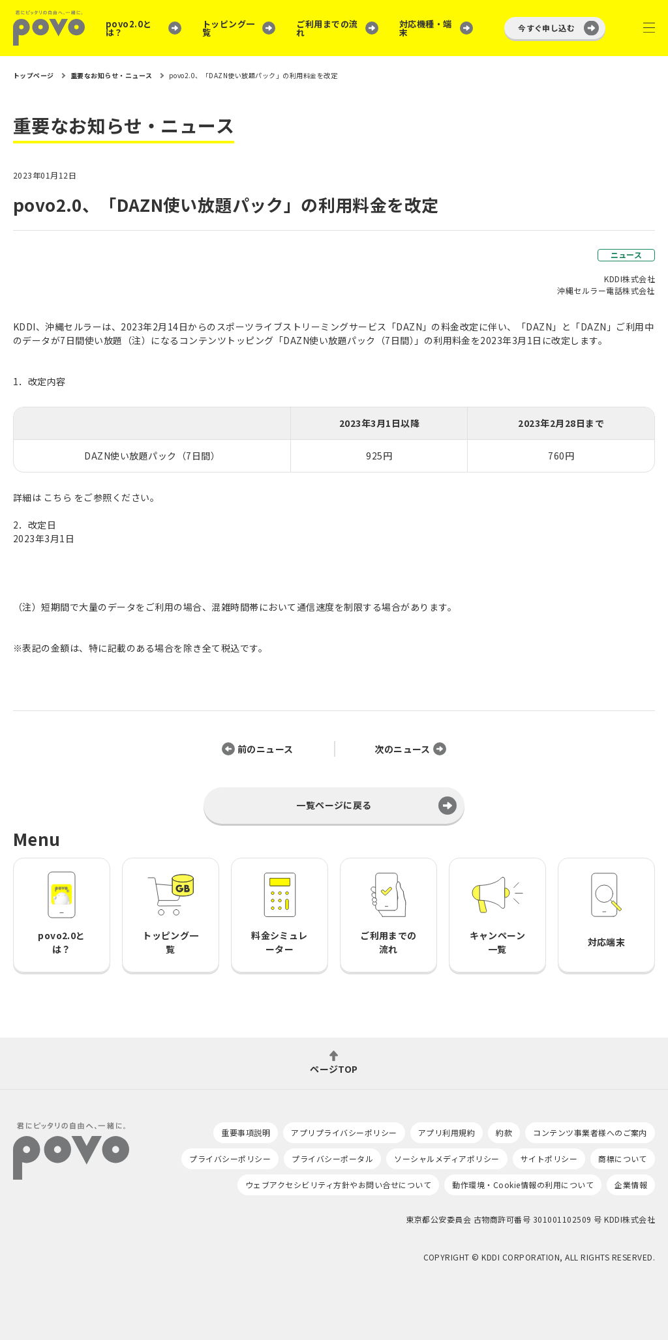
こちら (58, 497)
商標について (622, 1158)
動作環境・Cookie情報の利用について (523, 1184)
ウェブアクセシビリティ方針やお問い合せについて (338, 1184)
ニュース (627, 254)
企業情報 (631, 1184)
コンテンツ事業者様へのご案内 (590, 1132)
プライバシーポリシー (230, 1158)
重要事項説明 (245, 1132)
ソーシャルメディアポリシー (446, 1158)
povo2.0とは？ (129, 28)
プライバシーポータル (332, 1158)
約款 (504, 1132)
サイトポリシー (549, 1158)
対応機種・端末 (425, 28)
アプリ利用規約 (446, 1132)
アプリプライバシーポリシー (344, 1132)
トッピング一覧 (228, 28)
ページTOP (334, 1067)
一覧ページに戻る (334, 804)
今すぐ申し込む (546, 27)
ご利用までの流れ (326, 28)
